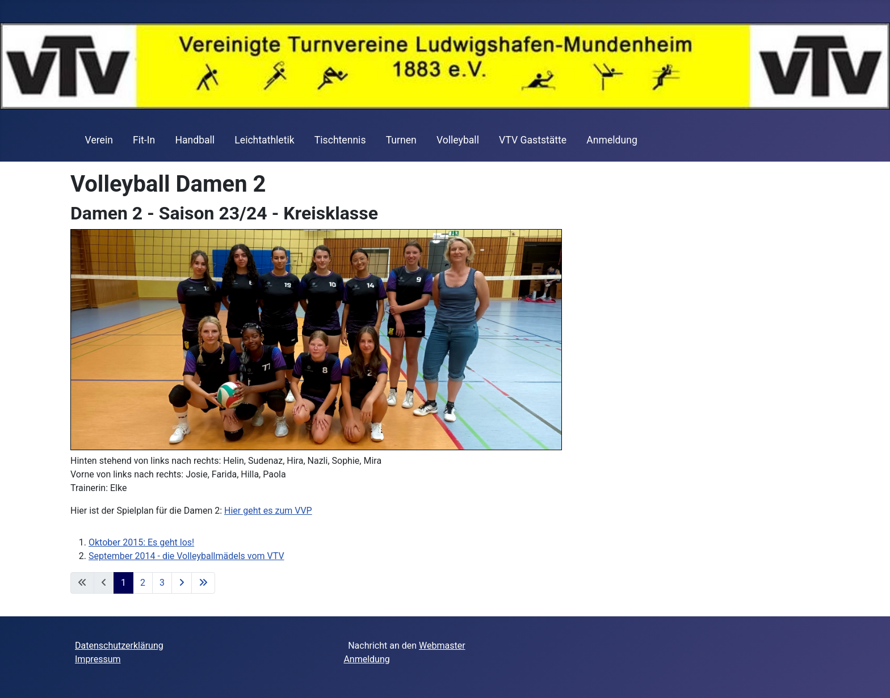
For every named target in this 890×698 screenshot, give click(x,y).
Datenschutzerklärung (119, 645)
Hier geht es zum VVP (268, 510)
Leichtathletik (264, 140)
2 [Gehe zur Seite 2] (142, 582)
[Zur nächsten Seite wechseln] (181, 583)
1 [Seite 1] (123, 582)
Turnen (401, 140)
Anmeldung (611, 140)
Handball (195, 140)
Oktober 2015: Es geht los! (141, 542)
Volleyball (457, 140)
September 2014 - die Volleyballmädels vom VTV (186, 556)
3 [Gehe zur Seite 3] (162, 582)
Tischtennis (340, 140)
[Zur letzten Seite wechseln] (203, 583)
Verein (99, 140)
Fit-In (144, 140)
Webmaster (442, 645)
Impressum (98, 659)
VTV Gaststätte (532, 140)
